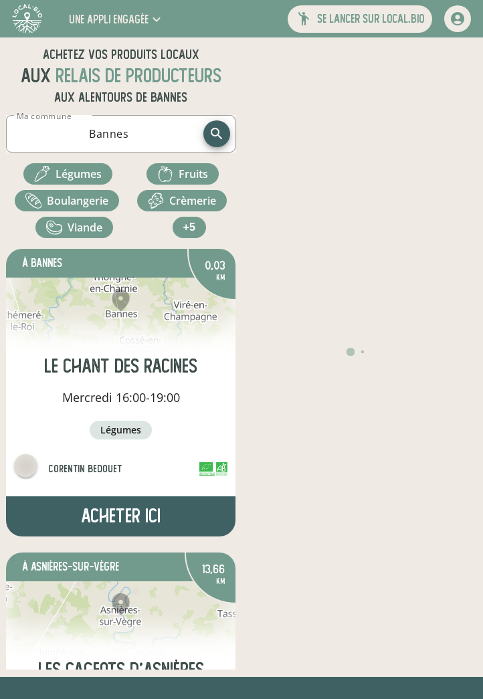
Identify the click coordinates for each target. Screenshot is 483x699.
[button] (116, 19)
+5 (189, 227)
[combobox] (109, 134)
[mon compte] (457, 18)
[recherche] (216, 133)
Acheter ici (121, 516)
